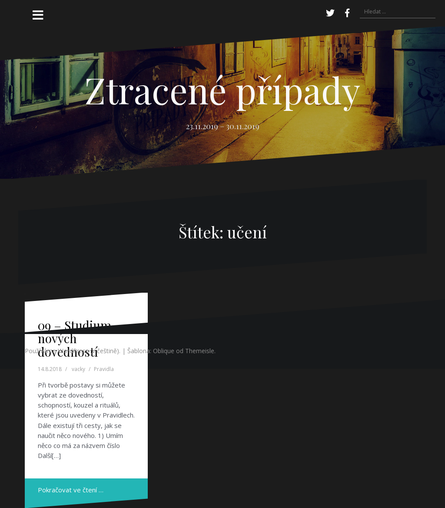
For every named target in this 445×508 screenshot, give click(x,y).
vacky (78, 369)
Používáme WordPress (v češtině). (72, 351)
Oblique (163, 351)
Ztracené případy (222, 90)
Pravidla (104, 369)
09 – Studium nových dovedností (74, 338)
